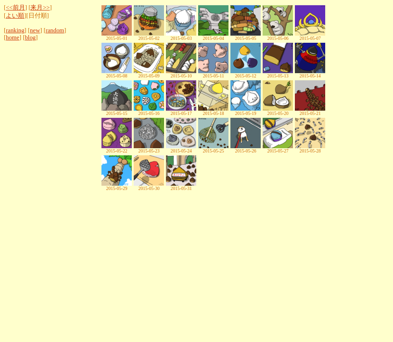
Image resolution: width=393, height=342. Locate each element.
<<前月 (15, 7)
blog (30, 37)
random (55, 30)
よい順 (15, 15)
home (12, 37)
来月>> (39, 7)
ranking (15, 30)
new (35, 30)
